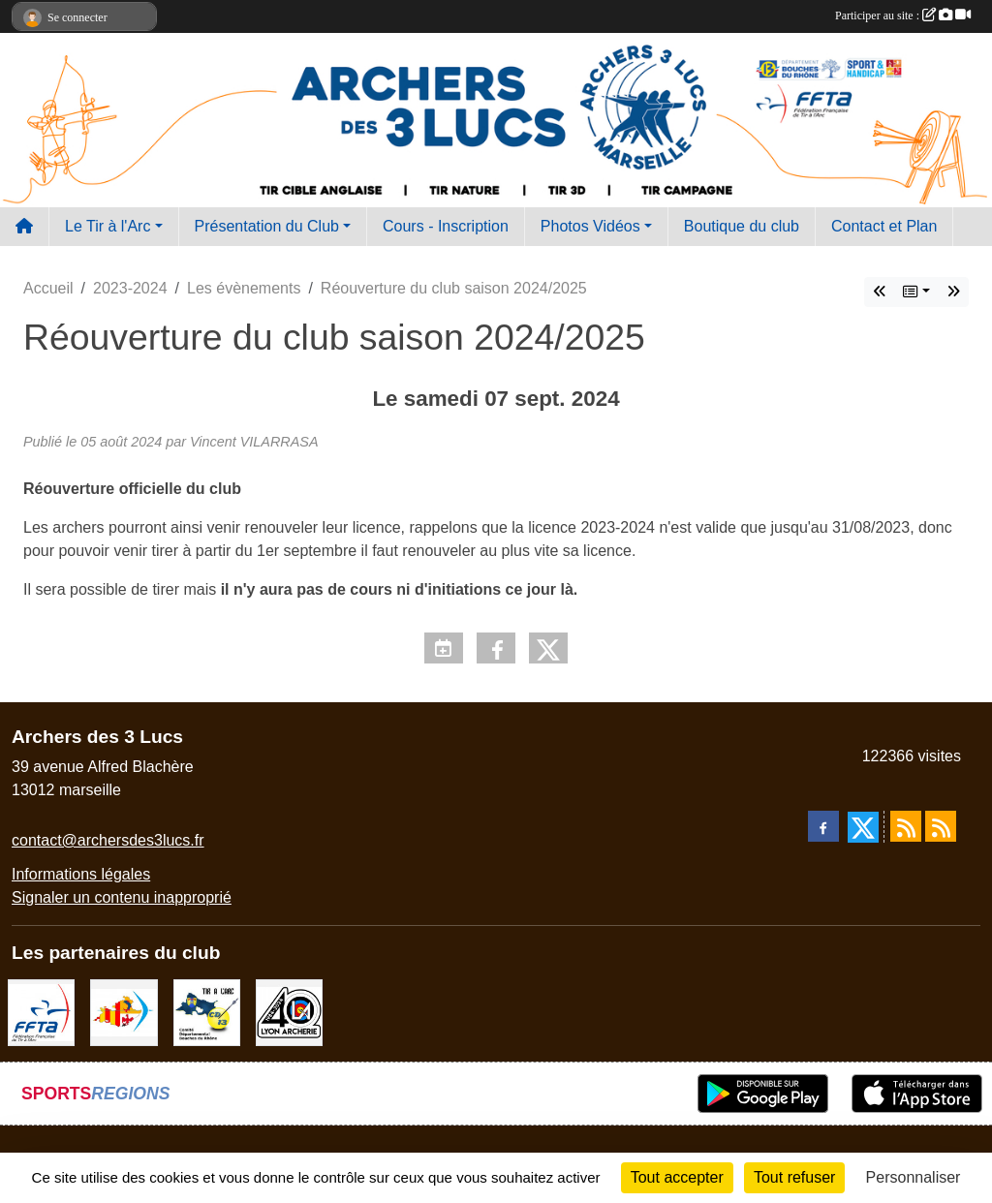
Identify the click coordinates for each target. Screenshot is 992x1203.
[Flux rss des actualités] (905, 826)
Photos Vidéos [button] (590, 226)
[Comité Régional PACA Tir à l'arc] (123, 1011)
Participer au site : (903, 15)
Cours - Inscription (446, 226)
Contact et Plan (884, 226)
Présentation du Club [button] (267, 226)
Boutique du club (741, 226)
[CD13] (206, 1011)
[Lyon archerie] (289, 1011)
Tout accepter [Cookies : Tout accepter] (677, 1177)
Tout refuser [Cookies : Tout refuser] (794, 1177)
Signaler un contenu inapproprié (122, 897)
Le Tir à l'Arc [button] (107, 226)
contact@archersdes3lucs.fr (108, 840)
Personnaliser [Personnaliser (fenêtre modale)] (913, 1177)
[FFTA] (41, 1011)
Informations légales (81, 874)
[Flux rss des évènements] (940, 826)
